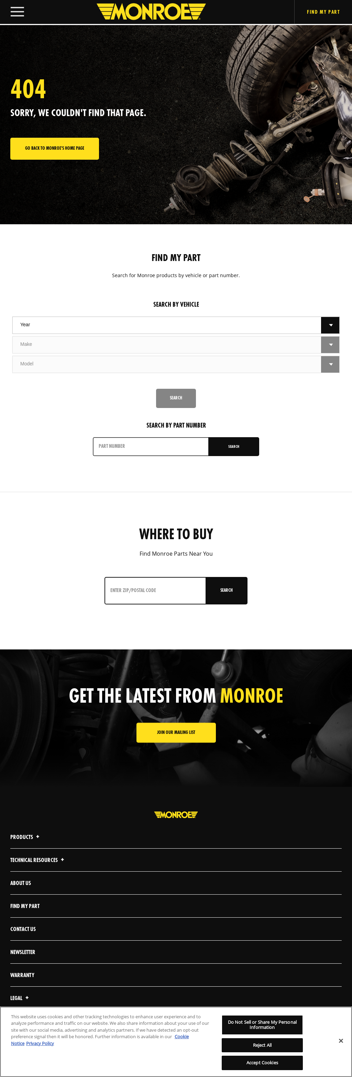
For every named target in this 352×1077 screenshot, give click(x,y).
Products (25, 837)
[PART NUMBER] (150, 446)
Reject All (262, 1045)
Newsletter (22, 952)
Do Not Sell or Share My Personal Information (262, 1025)
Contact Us (23, 929)
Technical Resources (38, 860)
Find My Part (25, 906)
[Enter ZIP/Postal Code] (153, 590)
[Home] (144, 12)
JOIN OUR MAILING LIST (176, 732)
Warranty (22, 975)
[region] (176, 1042)
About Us (20, 883)
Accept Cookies (262, 1062)
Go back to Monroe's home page (54, 148)
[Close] (341, 1040)
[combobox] (166, 325)
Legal (20, 998)
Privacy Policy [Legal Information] (40, 1043)
